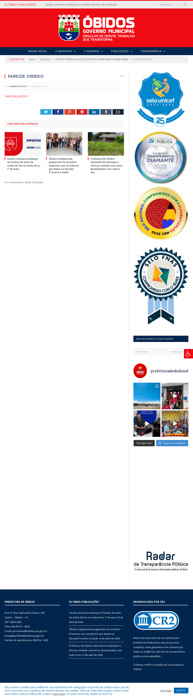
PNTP (149, 664)
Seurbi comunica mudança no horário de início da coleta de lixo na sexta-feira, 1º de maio (83, 4)
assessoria (172, 641)
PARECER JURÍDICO (16, 96)
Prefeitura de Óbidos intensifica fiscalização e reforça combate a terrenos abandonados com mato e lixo (106, 165)
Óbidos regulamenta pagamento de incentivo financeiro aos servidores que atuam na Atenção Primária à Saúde (64, 165)
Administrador (17, 86)
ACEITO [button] (181, 690)
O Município (63, 51)
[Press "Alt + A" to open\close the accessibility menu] (188, 353)
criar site (156, 637)
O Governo (91, 51)
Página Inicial (37, 51)
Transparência (151, 51)
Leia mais (59, 693)
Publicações (120, 51)
